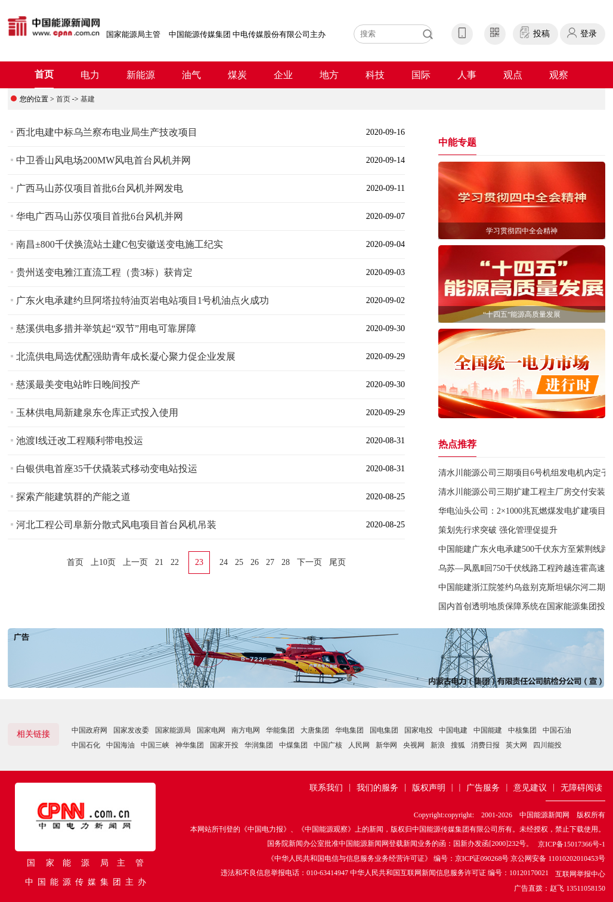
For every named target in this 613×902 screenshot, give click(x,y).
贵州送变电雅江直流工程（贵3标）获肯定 (104, 272)
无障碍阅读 (581, 787)
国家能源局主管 (133, 34)
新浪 (438, 745)
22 (175, 562)
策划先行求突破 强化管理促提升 (498, 530)
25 (239, 562)
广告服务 (483, 787)
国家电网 (211, 730)
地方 (329, 75)
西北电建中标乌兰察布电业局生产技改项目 (106, 132)
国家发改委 (131, 730)
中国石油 (557, 730)
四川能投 (547, 745)
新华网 (386, 745)
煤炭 (237, 75)
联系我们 (326, 787)
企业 (283, 75)
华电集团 (349, 730)
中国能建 (487, 730)
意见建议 (530, 787)
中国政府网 (89, 730)
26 (254, 562)
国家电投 (418, 730)
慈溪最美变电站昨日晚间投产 (78, 384)
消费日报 (485, 745)
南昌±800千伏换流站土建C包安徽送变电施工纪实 (119, 244)
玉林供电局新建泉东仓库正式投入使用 (97, 412)
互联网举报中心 (580, 874)
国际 (421, 75)
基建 (88, 99)
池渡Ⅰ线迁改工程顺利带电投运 (79, 440)
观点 (512, 75)
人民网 (359, 745)
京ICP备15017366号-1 (571, 844)
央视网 (414, 745)
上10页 (103, 562)
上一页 (135, 562)
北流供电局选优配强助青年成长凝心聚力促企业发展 (126, 356)
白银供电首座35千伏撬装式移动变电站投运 (106, 469)
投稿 (541, 33)
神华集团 (189, 745)
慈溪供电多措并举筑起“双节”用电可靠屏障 (106, 328)
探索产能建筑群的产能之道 (73, 497)
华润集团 (258, 745)
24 (223, 562)
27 (270, 562)
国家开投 (224, 745)
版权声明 (428, 787)
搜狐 (458, 745)
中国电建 (453, 730)
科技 (375, 75)
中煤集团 (293, 745)
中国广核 (328, 745)
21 (159, 562)
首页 (44, 74)
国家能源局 (173, 730)
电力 (90, 75)
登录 (588, 33)
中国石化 (86, 745)
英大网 (516, 745)
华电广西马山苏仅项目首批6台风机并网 (99, 216)
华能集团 (280, 730)
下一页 (309, 562)
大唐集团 (315, 730)
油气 (191, 75)
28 (285, 562)
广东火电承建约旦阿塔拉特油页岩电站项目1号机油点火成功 (142, 300)
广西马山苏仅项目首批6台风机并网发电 (99, 188)
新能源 (140, 75)
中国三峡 (155, 745)
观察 (558, 75)
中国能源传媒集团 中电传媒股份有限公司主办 (247, 34)
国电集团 (384, 730)
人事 (466, 75)
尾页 (337, 562)
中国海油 (120, 745)
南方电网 (245, 730)
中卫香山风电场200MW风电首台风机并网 (103, 160)
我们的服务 (377, 787)
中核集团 (522, 730)
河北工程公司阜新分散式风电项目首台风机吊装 (116, 525)
